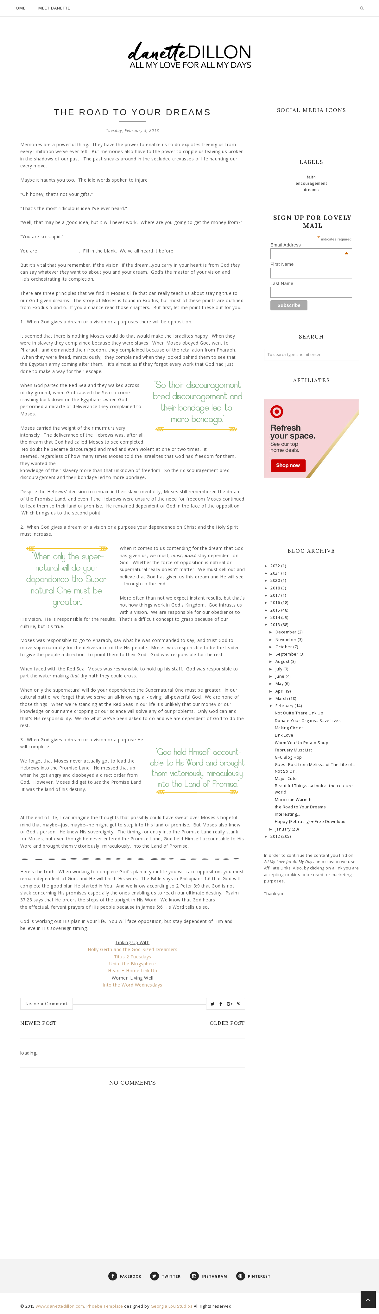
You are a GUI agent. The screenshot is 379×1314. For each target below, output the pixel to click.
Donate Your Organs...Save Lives (308, 720)
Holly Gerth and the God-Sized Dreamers (132, 949)
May (280, 683)
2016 (275, 602)
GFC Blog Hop (288, 757)
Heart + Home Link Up (132, 971)
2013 (275, 624)
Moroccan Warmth (293, 799)
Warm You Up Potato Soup (302, 742)
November (286, 639)
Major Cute (286, 778)
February (285, 705)
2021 (275, 573)
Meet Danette (54, 8)
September (287, 654)
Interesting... (287, 814)
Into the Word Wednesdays (132, 985)
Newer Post (38, 1023)
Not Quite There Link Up (299, 713)
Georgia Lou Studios (172, 1306)
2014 (275, 617)
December (286, 632)
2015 (275, 610)
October (284, 647)
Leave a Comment (46, 1003)
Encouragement (311, 183)
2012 (275, 836)
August (283, 661)
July (279, 669)
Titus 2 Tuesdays (132, 957)
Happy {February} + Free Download (310, 821)
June (280, 676)
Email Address (309, 244)
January (283, 829)
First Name (282, 264)
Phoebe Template (104, 1306)
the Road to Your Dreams (300, 807)
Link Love (284, 735)
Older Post (227, 1023)
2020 (275, 580)
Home (19, 8)
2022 (275, 566)
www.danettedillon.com (60, 1306)
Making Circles (289, 728)
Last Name (281, 283)
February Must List (293, 750)
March (282, 698)
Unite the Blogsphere (132, 964)
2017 (275, 595)
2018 (275, 588)
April (280, 691)
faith (311, 177)
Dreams (311, 190)
